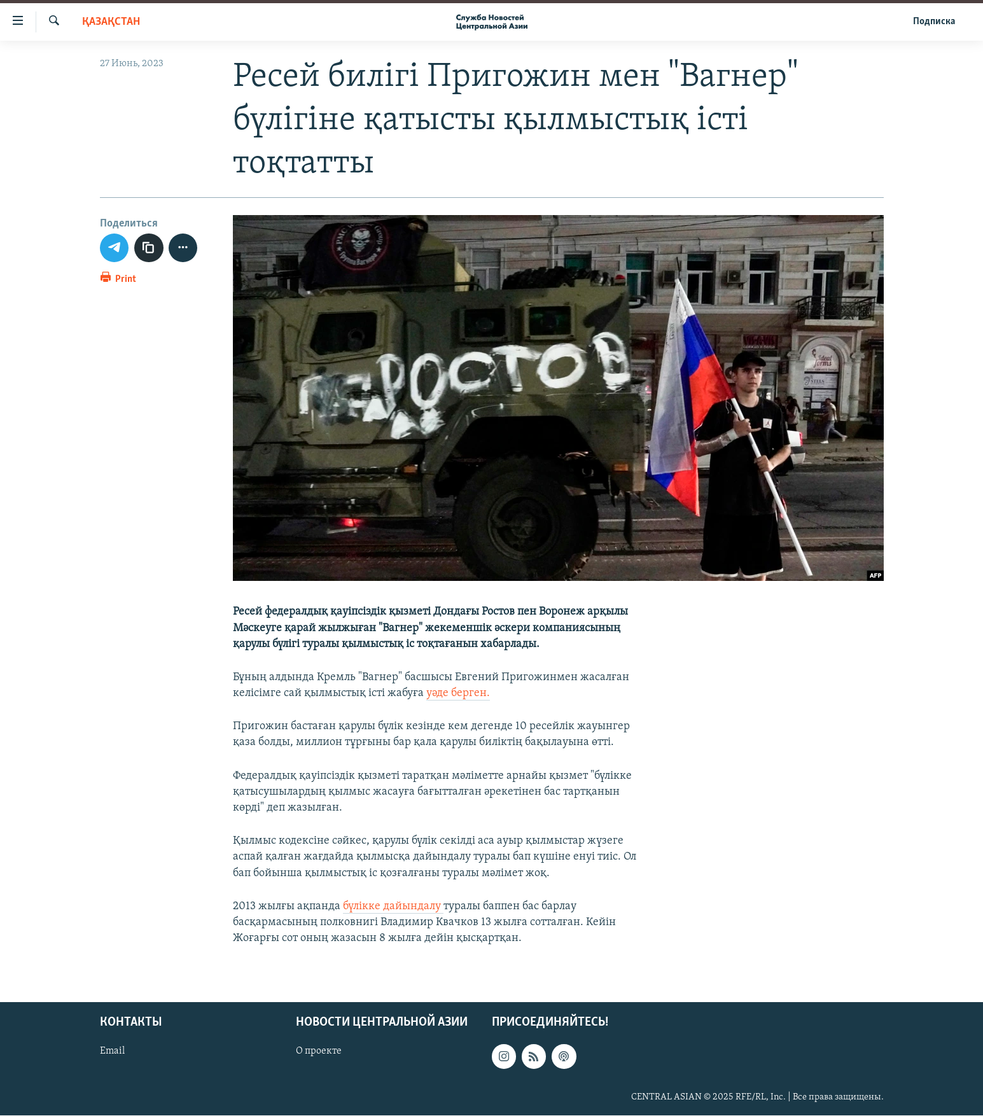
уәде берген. (458, 693)
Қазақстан (111, 22)
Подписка (934, 22)
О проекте (319, 1052)
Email (112, 1052)
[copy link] (149, 248)
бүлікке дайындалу (393, 906)
